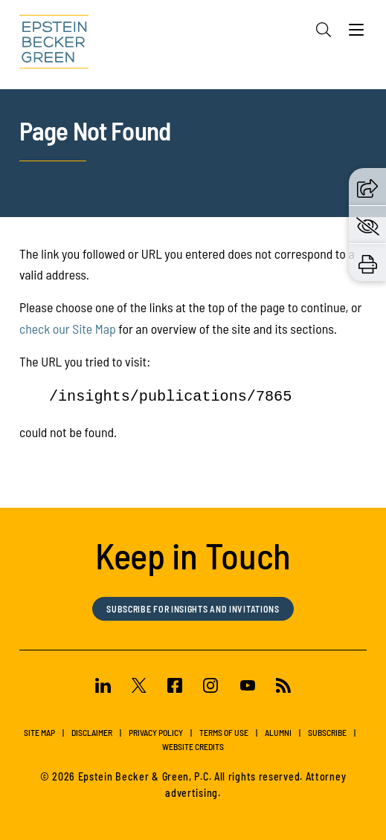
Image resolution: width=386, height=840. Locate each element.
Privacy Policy (156, 732)
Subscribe (327, 732)
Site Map (39, 732)
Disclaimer (91, 732)
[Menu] (356, 33)
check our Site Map (67, 328)
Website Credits (193, 746)
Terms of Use (223, 732)
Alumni (278, 732)
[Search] (323, 29)
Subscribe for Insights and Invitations (193, 609)
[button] (367, 186)
